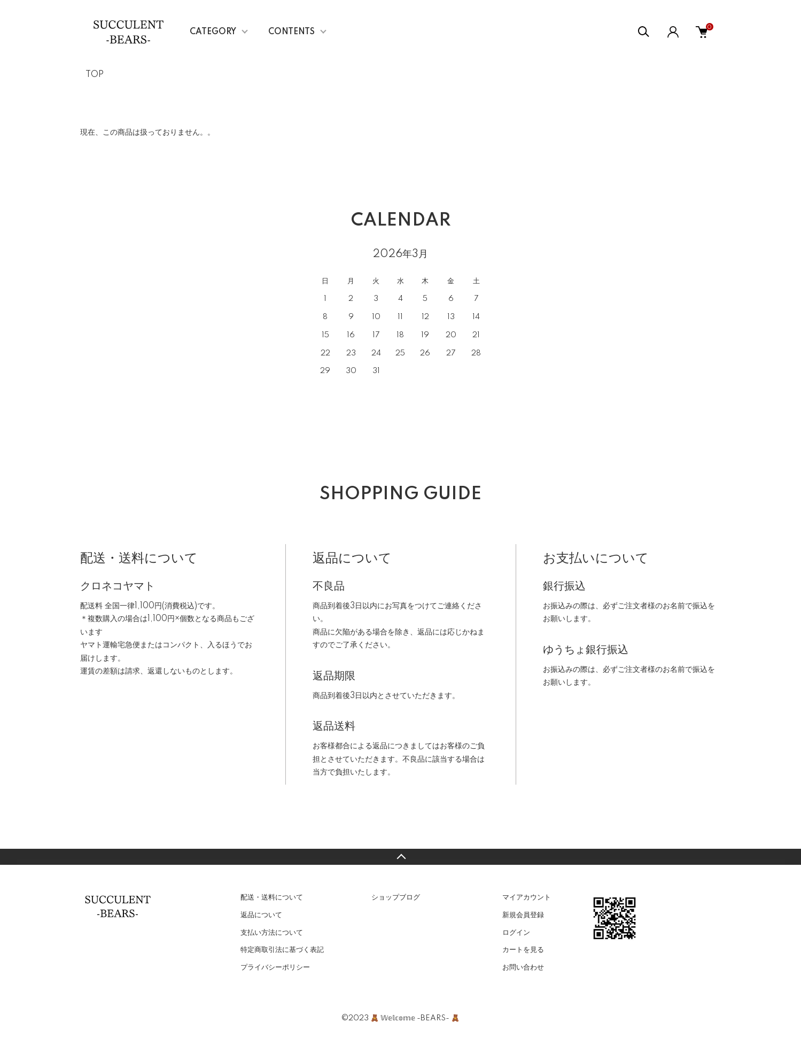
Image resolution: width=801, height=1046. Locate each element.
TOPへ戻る (400, 857)
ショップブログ (395, 897)
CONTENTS (291, 32)
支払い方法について (271, 932)
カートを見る (523, 950)
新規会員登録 (523, 915)
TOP (94, 75)
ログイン (516, 932)
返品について (261, 915)
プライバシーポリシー (275, 967)
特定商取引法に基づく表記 (282, 950)
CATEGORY (213, 32)
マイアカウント (526, 897)
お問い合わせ (523, 967)
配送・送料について (271, 897)
